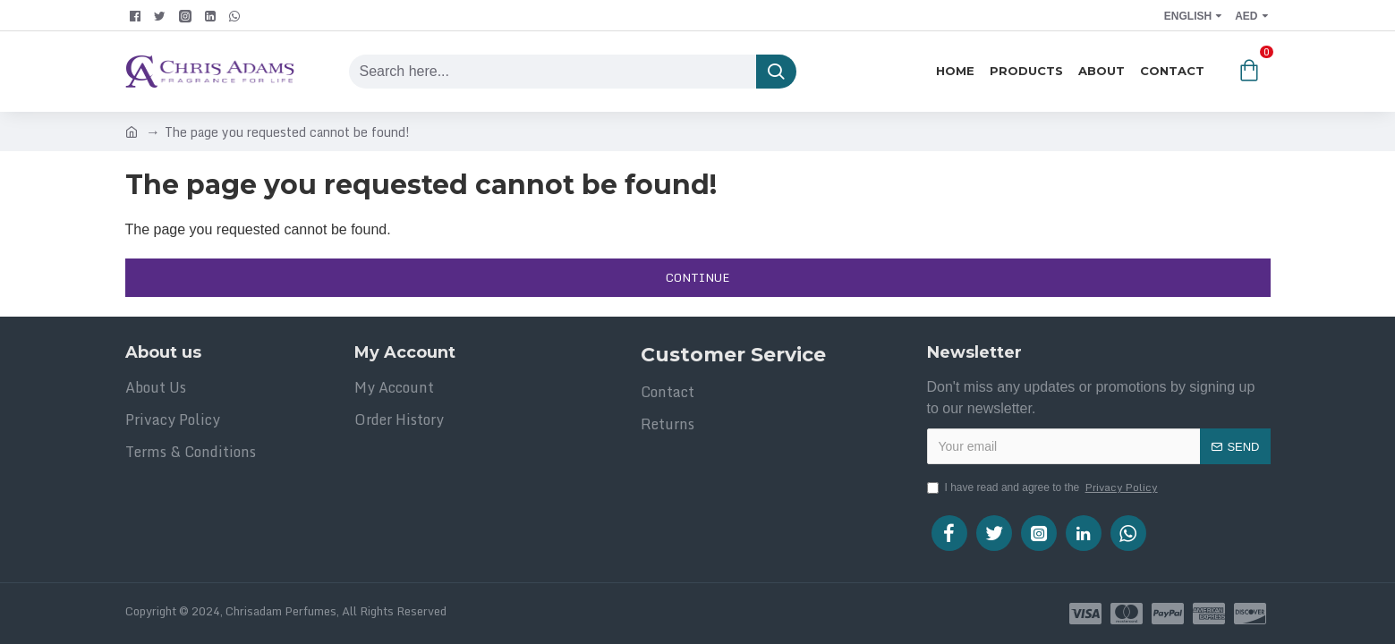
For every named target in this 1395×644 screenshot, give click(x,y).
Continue (697, 277)
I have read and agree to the (1044, 487)
